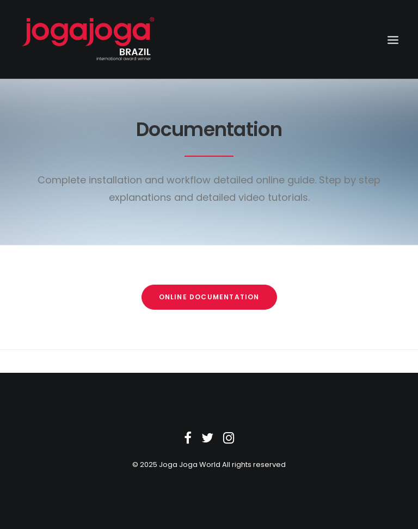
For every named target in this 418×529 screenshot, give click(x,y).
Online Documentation (209, 297)
